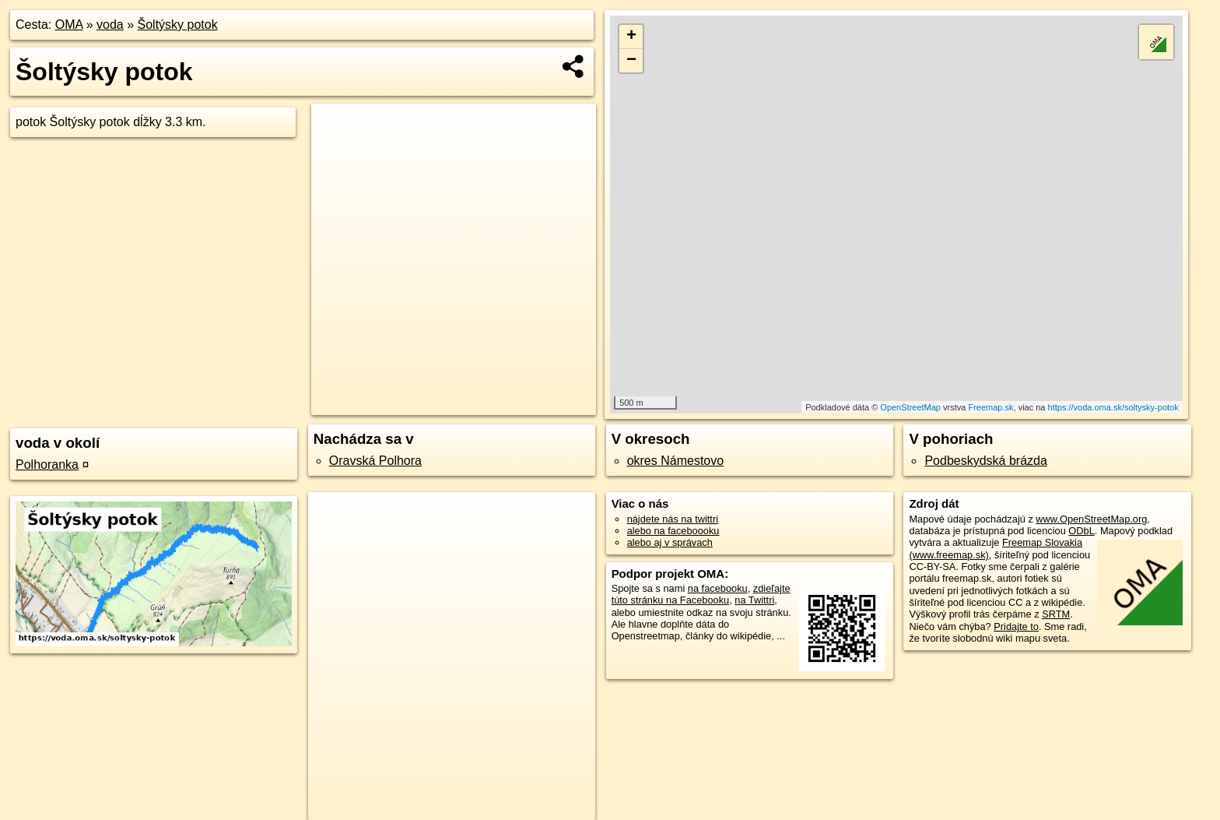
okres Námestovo (675, 460)
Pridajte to (1016, 626)
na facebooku (718, 588)
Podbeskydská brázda (985, 460)
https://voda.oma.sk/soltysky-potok (1113, 407)
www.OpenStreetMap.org (1091, 519)
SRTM (1056, 614)
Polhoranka (47, 464)
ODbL (1081, 531)
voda (110, 24)
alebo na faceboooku (673, 531)
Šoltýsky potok (178, 24)
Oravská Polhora (375, 460)
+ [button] (631, 36)
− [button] (631, 60)
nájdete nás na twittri (672, 519)
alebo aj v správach (670, 542)
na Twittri (754, 600)
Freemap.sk (990, 407)
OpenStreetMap (910, 407)
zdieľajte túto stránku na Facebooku (701, 594)
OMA (69, 24)
